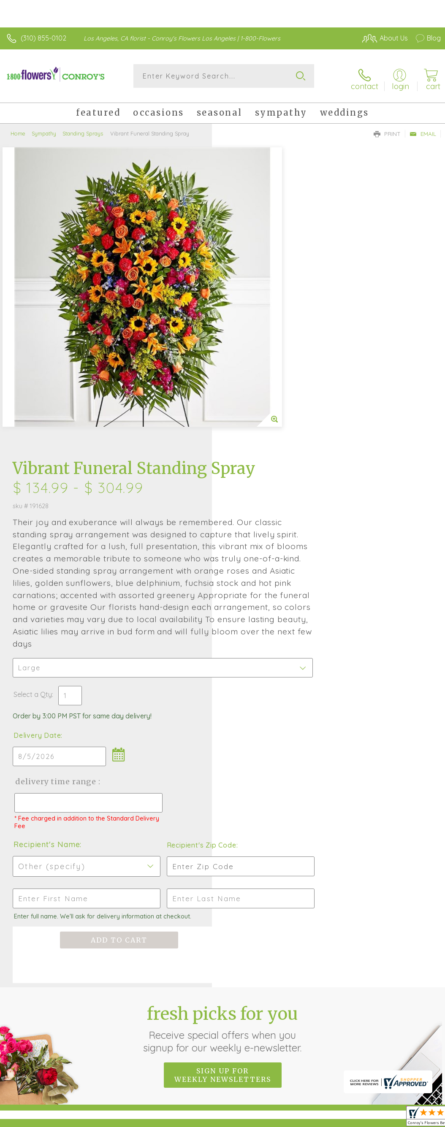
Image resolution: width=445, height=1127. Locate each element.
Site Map (410, 1028)
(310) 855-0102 (43, 38)
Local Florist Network (357, 1028)
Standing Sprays (82, 128)
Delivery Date (249, 481)
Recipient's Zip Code (367, 591)
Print (387, 129)
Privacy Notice (297, 1028)
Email (423, 129)
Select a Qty (244, 440)
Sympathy (44, 128)
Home (18, 128)
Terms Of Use (247, 1028)
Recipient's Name (258, 591)
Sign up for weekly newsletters (222, 821)
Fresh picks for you (222, 775)
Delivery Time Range (267, 528)
